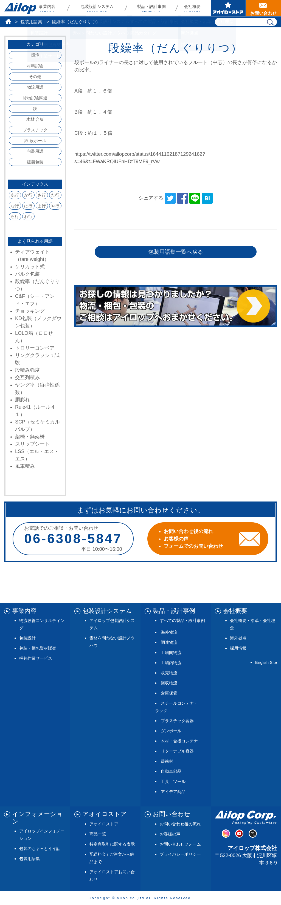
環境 (35, 55)
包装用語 (35, 151)
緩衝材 (167, 761)
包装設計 (27, 638)
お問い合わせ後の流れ (180, 824)
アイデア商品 (173, 791)
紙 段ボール (35, 140)
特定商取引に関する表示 (112, 844)
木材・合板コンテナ (179, 741)
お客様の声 (170, 834)
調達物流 (169, 642)
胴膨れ (22, 399)
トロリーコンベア (35, 348)
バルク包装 (27, 274)
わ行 (28, 216)
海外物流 (169, 632)
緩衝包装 (35, 162)
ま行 (42, 205)
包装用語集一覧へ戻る (175, 252)
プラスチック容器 (177, 720)
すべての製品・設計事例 (182, 620)
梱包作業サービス (35, 658)
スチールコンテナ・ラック (176, 707)
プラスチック (35, 130)
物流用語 (35, 87)
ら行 (15, 216)
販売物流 (169, 672)
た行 (55, 195)
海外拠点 (238, 638)
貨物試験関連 (35, 98)
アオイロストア (103, 824)
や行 (55, 205)
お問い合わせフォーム (180, 844)
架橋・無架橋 (30, 436)
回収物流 (169, 683)
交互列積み (27, 377)
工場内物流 (171, 662)
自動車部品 (171, 771)
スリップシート (32, 444)
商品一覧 (97, 834)
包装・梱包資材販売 (37, 648)
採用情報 (238, 648)
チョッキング (30, 311)
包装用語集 (31, 21)
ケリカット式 (30, 266)
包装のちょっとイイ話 (39, 848)
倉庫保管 (169, 693)
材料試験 (35, 66)
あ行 (15, 195)
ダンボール (171, 730)
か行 (28, 195)
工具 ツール (173, 781)
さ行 (42, 195)
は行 (28, 205)
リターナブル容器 (177, 751)
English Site (266, 662)
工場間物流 (171, 652)
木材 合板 (35, 119)
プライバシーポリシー (180, 854)
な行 (15, 205)
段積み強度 (27, 370)
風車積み (25, 466)
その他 (35, 76)
